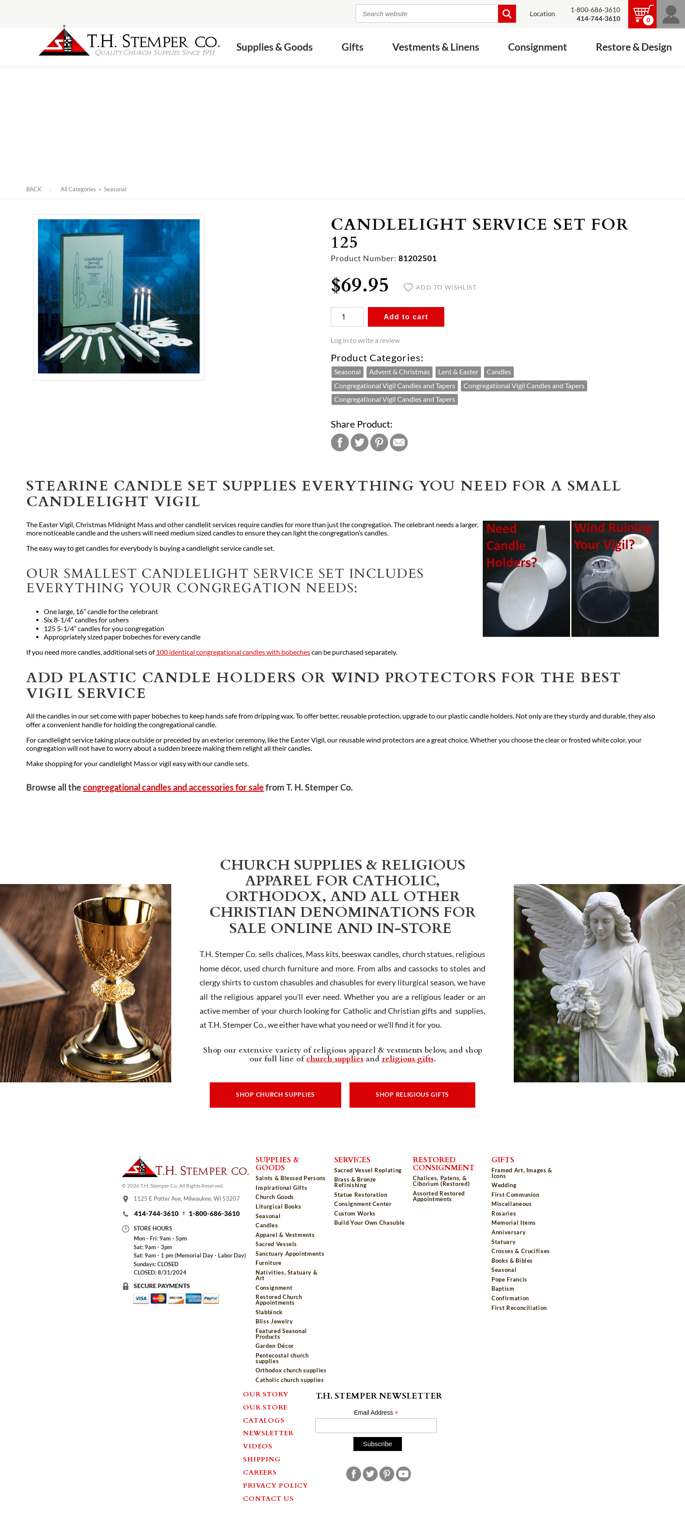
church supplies (334, 1058)
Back (34, 189)
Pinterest (379, 442)
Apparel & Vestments (285, 1235)
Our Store (265, 1407)
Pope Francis (509, 1279)
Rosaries (503, 1213)
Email (399, 442)
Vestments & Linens (435, 46)
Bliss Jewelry (274, 1321)
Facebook (340, 442)
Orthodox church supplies (291, 1370)
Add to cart (406, 317)
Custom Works (355, 1213)
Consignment (537, 46)
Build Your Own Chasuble (369, 1222)
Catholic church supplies (290, 1380)
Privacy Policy (275, 1485)
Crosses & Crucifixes (520, 1251)
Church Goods (275, 1197)
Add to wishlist (440, 287)
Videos (258, 1446)
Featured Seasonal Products (281, 1334)
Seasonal (115, 189)
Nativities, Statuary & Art (286, 1275)
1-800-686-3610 (595, 10)
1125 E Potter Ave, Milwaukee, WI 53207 (187, 1198)
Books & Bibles (512, 1260)
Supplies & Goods (274, 46)
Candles (499, 372)
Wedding (504, 1185)
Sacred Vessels (276, 1244)
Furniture (269, 1263)
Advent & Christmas (399, 372)
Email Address (376, 1413)
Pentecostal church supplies (282, 1358)
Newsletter (268, 1432)
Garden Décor (275, 1346)
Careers (260, 1472)
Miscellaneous (511, 1204)
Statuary (503, 1242)
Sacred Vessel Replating (368, 1170)
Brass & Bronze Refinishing (355, 1182)
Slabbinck (269, 1312)
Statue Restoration (360, 1195)
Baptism (503, 1288)
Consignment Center (363, 1204)
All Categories (78, 189)
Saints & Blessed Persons (291, 1178)
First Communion (515, 1195)
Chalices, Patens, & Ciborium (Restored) (441, 1181)
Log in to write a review (365, 340)
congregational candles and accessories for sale (173, 787)
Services (352, 1159)
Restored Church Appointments (279, 1300)
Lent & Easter (458, 372)
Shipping (261, 1459)
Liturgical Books (278, 1206)
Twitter (359, 442)
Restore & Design (634, 46)
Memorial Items (513, 1222)
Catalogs (263, 1420)
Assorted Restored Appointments (439, 1196)
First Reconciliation (519, 1308)
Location (542, 13)
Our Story (266, 1394)
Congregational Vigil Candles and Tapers (394, 386)
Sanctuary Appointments (290, 1254)
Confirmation (510, 1298)
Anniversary (508, 1232)
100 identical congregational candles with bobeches (233, 652)
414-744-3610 (156, 1213)
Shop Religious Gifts (412, 1094)
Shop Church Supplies (275, 1094)
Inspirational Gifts (281, 1188)
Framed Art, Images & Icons (521, 1173)
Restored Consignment (444, 1163)
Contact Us (268, 1498)
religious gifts (408, 1058)
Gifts (352, 46)
